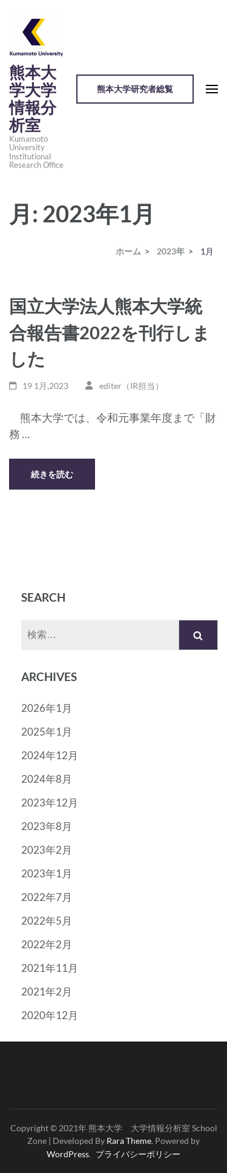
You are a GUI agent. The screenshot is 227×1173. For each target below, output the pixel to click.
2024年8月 (46, 779)
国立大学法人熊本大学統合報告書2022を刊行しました (109, 332)
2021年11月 (49, 968)
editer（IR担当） (131, 385)
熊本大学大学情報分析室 (32, 99)
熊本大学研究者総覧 (135, 89)
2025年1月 (46, 731)
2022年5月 (46, 920)
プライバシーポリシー (138, 1154)
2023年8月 (46, 826)
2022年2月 (46, 944)
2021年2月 (46, 991)
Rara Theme (129, 1140)
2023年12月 (49, 802)
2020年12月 (49, 1015)
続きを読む (52, 474)
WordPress (68, 1154)
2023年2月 (46, 849)
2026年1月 (46, 708)
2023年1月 (46, 873)
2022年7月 (46, 897)
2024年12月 (49, 755)
